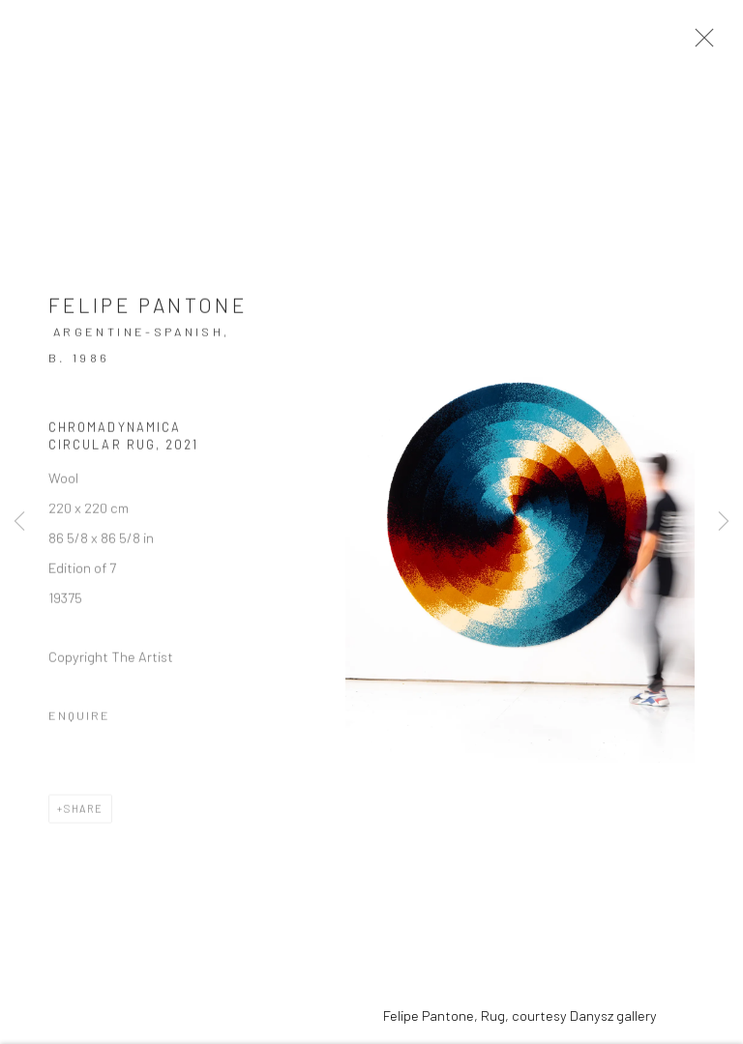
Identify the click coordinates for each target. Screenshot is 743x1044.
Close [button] (703, 43)
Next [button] (723, 522)
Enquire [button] (79, 720)
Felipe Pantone (147, 310)
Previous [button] (19, 522)
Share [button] (84, 813)
